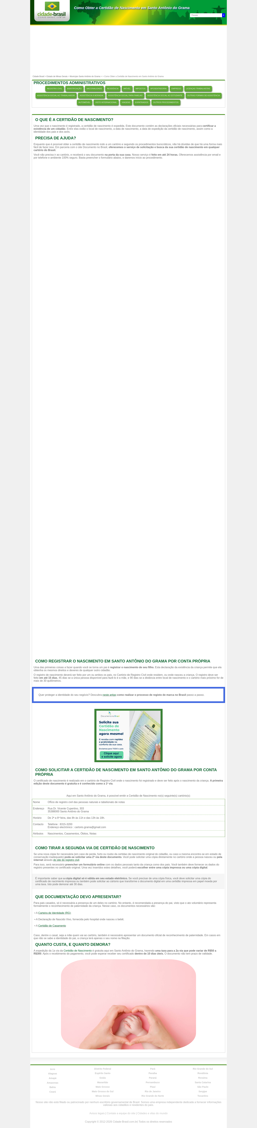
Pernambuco (153, 1082)
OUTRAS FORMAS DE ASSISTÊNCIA (203, 95)
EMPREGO (176, 89)
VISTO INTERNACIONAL (106, 102)
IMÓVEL (127, 89)
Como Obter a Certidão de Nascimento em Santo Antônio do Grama (132, 8)
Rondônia (203, 1073)
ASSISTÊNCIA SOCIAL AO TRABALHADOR (56, 95)
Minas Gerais (103, 1096)
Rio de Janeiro (153, 1091)
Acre (52, 1069)
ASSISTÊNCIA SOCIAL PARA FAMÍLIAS (125, 95)
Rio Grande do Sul (203, 1068)
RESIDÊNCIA (113, 89)
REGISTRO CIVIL (54, 89)
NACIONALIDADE (94, 89)
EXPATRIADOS (141, 102)
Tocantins (203, 1096)
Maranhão (102, 1082)
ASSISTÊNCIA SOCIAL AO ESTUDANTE (164, 95)
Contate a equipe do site (121, 1113)
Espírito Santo (102, 1073)
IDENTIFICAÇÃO (74, 89)
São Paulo (202, 1087)
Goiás (102, 1078)
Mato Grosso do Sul (102, 1091)
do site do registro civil (66, 860)
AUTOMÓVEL (84, 102)
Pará (152, 1068)
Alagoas (52, 1073)
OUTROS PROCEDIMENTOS (165, 102)
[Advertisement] (128, 50)
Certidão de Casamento (52, 925)
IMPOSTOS (141, 89)
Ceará (52, 1091)
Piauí (152, 1087)
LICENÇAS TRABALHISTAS (198, 89)
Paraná (153, 1078)
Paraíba (152, 1073)
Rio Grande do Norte (152, 1096)
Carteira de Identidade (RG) (54, 913)
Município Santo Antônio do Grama (85, 76)
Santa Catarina (203, 1082)
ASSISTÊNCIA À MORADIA (91, 95)
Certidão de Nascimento (78, 950)
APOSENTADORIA (158, 89)
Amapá (52, 1078)
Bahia (52, 1087)
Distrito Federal (102, 1068)
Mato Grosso (103, 1087)
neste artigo (109, 694)
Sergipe (203, 1091)
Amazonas (52, 1082)
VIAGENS (126, 102)
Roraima (202, 1078)
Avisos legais (97, 1113)
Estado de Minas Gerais (57, 76)
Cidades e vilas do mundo (152, 1113)
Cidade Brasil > (40, 76)
